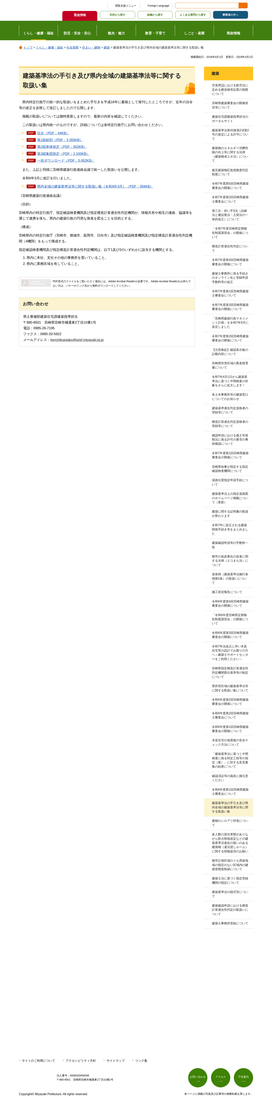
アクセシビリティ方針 (81, 1060)
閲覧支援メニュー (125, 5)
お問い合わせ (198, 1076)
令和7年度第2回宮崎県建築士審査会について (230, 199)
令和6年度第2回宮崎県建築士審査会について (230, 715)
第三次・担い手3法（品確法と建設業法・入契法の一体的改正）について (230, 215)
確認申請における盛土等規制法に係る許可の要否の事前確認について (230, 439)
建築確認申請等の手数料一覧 (230, 545)
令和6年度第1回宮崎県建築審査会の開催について (230, 729)
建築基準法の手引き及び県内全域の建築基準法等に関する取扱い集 (230, 807)
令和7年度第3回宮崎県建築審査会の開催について (230, 307)
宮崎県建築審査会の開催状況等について (230, 105)
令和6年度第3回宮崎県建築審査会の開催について (230, 635)
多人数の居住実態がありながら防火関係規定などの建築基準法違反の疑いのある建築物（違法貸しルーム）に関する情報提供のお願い (230, 843)
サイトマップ (116, 1060)
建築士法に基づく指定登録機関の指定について (230, 880)
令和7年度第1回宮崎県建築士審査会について (230, 293)
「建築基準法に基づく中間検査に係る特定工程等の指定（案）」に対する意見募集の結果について (230, 760)
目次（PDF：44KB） (53, 133)
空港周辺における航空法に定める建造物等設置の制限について (230, 89)
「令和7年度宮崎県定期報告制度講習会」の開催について (230, 233)
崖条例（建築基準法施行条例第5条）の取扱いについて (230, 578)
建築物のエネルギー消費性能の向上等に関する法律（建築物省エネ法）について (230, 154)
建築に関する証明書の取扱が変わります (230, 513)
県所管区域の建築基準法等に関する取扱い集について (230, 688)
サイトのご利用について (38, 1060)
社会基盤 (72, 47)
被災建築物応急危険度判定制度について (230, 172)
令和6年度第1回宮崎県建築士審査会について (230, 791)
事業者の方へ (230, 14)
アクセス (220, 1076)
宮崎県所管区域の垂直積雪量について (230, 365)
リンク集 (141, 1060)
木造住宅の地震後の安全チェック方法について (230, 742)
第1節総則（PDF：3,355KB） (60, 140)
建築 (107, 47)
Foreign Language (158, 5)
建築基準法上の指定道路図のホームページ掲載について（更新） (230, 498)
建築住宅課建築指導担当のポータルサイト (230, 118)
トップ (27, 47)
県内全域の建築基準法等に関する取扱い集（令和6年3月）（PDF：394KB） (95, 186)
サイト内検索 (178, 5)
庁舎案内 (243, 1076)
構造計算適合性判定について (230, 248)
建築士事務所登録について (230, 923)
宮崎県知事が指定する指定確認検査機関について (230, 468)
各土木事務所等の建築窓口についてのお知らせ (230, 396)
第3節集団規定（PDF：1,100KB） (63, 154)
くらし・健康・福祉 (49, 47)
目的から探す (117, 14)
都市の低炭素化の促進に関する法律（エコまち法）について (230, 561)
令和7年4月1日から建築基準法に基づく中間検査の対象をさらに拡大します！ (230, 381)
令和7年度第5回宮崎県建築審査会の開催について (230, 185)
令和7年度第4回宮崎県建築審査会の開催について (230, 262)
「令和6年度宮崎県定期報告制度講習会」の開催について (230, 619)
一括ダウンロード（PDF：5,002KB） (65, 160)
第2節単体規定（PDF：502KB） (62, 147)
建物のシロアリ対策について (230, 822)
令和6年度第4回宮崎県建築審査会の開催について (230, 603)
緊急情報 (80, 15)
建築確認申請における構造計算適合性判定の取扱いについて (230, 910)
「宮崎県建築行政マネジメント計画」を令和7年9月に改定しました (230, 323)
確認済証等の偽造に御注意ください (230, 778)
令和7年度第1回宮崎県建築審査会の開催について (230, 455)
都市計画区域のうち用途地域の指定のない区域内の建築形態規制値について (230, 865)
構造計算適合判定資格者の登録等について (230, 424)
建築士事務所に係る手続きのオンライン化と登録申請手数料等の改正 (230, 278)
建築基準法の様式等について (230, 894)
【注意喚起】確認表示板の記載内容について (230, 352)
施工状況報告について (227, 592)
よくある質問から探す (193, 14)
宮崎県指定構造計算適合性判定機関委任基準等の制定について (230, 672)
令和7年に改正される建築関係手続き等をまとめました (230, 529)
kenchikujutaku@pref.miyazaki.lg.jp (77, 340)
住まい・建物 (91, 47)
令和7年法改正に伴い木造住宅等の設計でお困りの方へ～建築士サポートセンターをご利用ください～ (230, 653)
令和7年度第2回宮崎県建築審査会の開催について (230, 338)
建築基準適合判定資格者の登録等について (230, 410)
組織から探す (155, 14)
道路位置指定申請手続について (230, 482)
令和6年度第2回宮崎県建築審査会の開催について (230, 701)
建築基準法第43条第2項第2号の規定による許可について (230, 134)
